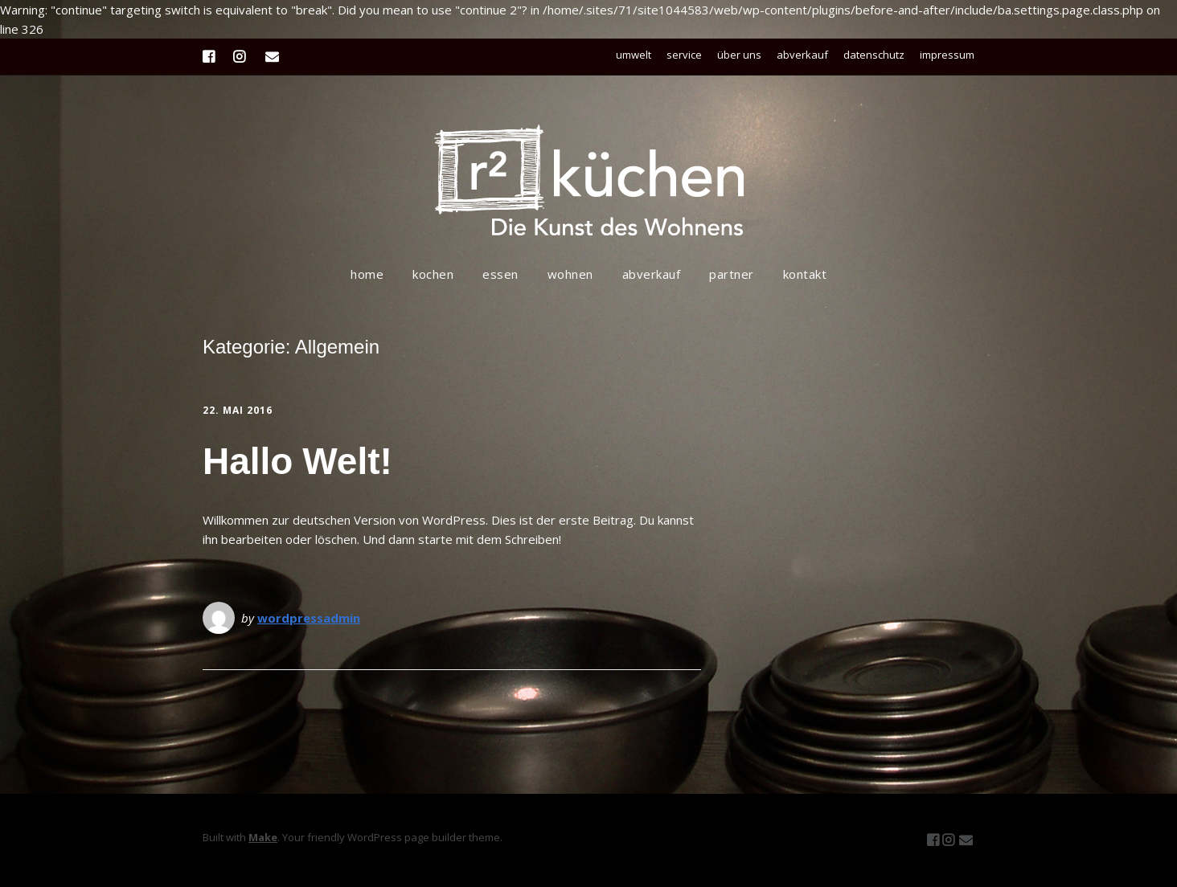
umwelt (633, 54)
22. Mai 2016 (238, 410)
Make (262, 837)
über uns (739, 54)
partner (731, 274)
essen (500, 274)
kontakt (805, 274)
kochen (432, 274)
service (684, 54)
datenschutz (873, 54)
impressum (947, 54)
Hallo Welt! (297, 461)
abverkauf (802, 54)
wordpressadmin (308, 618)
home (367, 274)
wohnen (570, 274)
